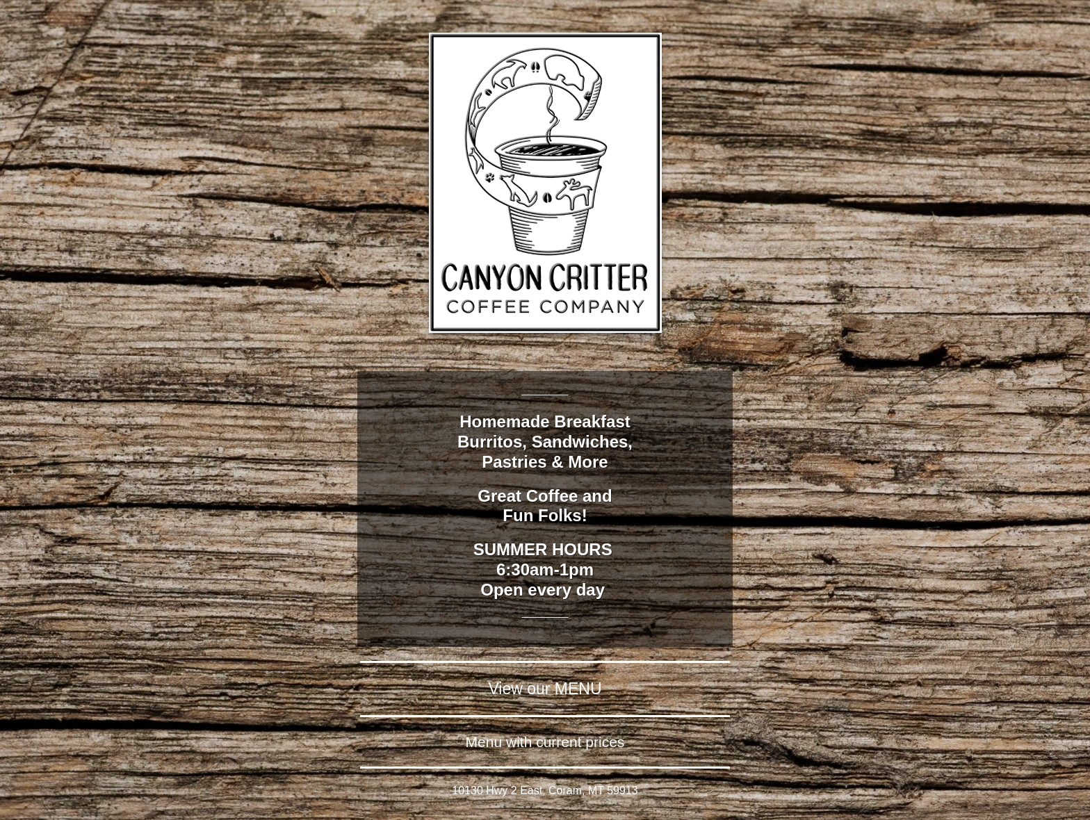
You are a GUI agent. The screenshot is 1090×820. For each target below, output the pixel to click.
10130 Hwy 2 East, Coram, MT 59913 (544, 790)
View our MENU (544, 689)
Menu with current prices (545, 742)
